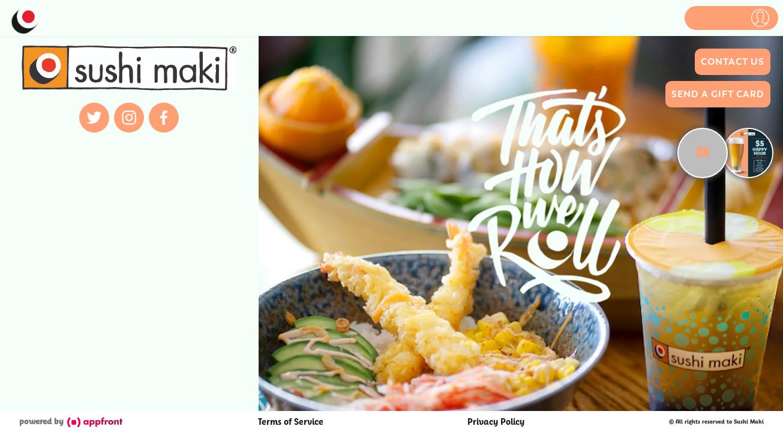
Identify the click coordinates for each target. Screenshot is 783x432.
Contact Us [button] (732, 61)
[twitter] (94, 118)
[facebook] (164, 118)
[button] (731, 18)
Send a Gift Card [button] (717, 94)
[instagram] (129, 118)
